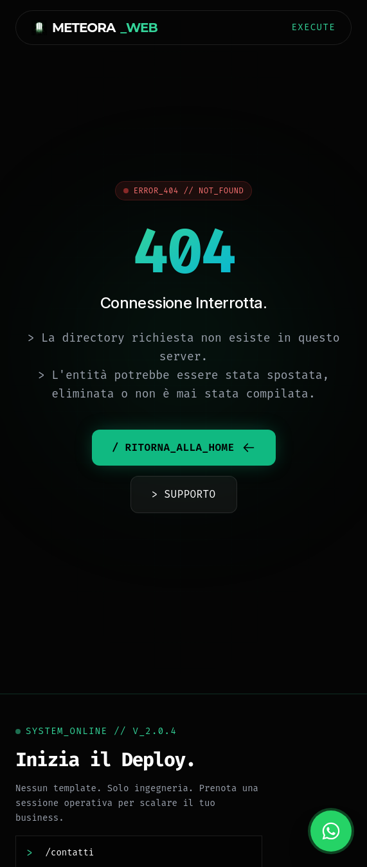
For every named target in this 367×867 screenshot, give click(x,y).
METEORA (94, 28)
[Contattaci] (144, 852)
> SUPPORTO (184, 494)
